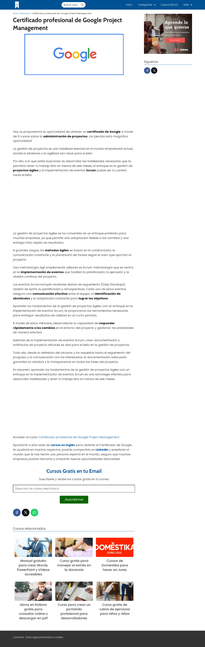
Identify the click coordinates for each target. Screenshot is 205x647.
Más (186, 5)
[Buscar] (82, 4)
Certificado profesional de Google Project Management (79, 437)
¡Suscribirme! (74, 499)
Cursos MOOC (169, 5)
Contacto (18, 637)
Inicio (129, 5)
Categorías (145, 5)
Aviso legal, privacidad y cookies (44, 637)
